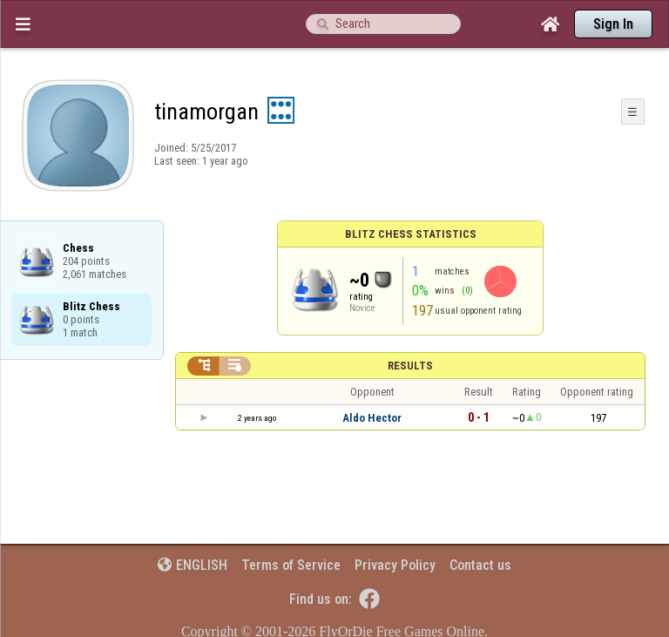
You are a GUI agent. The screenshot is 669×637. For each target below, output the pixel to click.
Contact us (480, 565)
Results (410, 365)
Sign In (613, 24)
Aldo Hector (372, 417)
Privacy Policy (395, 565)
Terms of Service (291, 565)
